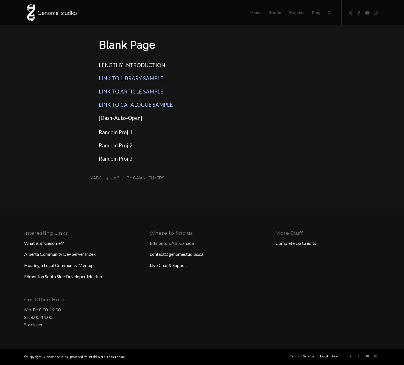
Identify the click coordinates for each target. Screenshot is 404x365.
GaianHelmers (148, 177)
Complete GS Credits (296, 243)
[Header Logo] (51, 12)
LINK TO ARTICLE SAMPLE (131, 91)
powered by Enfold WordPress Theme (97, 357)
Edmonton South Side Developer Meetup (63, 276)
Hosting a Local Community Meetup (59, 265)
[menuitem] (256, 12)
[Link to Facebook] (359, 12)
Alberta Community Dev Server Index (60, 254)
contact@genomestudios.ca (176, 254)
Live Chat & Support (169, 265)
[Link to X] (350, 12)
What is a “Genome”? (44, 243)
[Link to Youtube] (367, 12)
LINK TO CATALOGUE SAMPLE (136, 105)
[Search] (329, 12)
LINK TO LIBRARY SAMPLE (131, 78)
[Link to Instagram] (375, 12)
